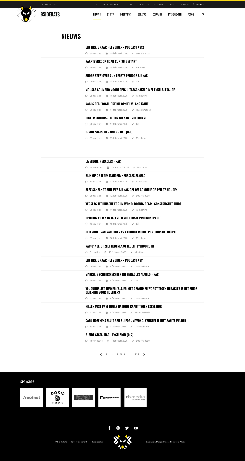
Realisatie (149, 441)
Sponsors (158, 4)
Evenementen (175, 14)
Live (96, 4)
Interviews (126, 14)
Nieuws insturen (110, 4)
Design (159, 441)
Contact (172, 4)
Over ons (127, 4)
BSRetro (142, 14)
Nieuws (97, 14)
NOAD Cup (185, 4)
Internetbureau (170, 441)
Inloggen (199, 4)
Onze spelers (143, 4)
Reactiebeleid (97, 441)
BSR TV (110, 14)
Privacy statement (79, 441)
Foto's (191, 14)
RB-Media (181, 441)
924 (137, 354)
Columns (157, 14)
